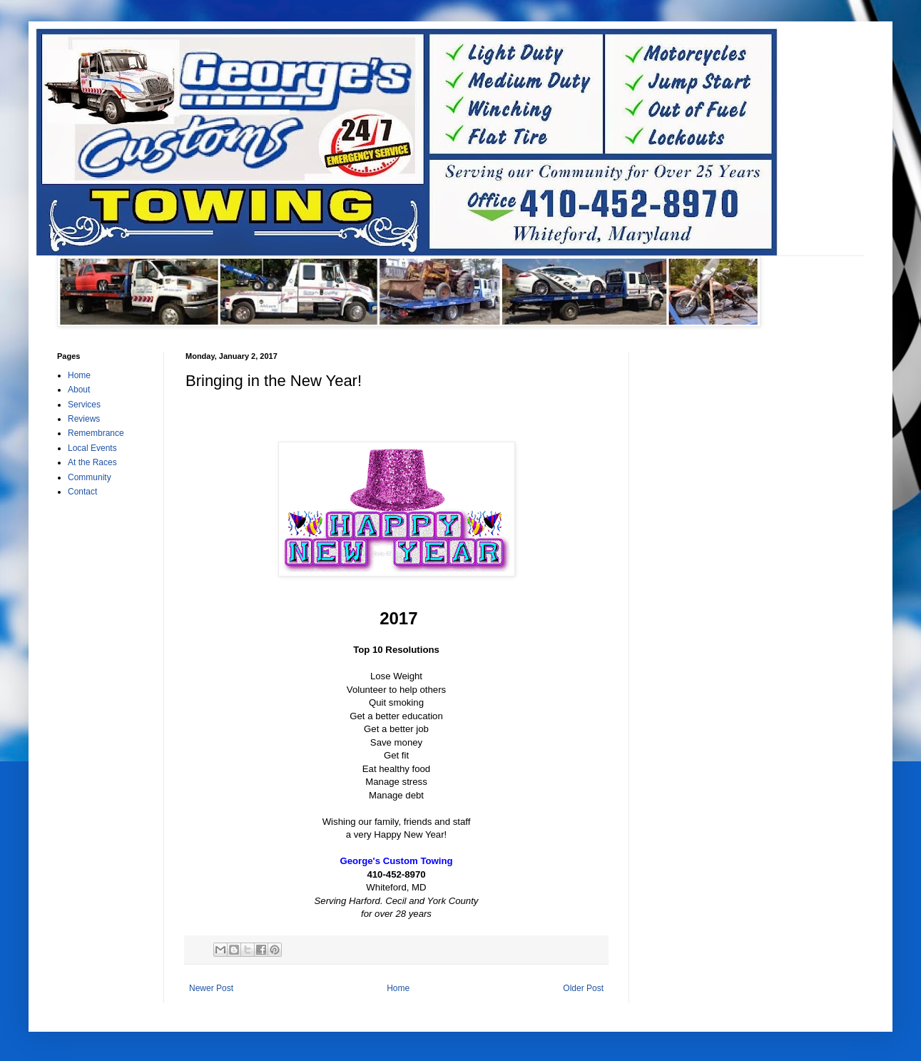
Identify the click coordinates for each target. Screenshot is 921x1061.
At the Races (92, 462)
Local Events (92, 448)
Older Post (583, 988)
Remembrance (96, 433)
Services (84, 405)
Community (89, 477)
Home (398, 988)
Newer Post (211, 988)
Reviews (84, 419)
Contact (82, 492)
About (79, 390)
